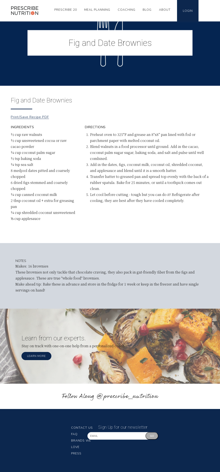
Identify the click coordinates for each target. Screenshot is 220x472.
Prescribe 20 (65, 10)
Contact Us (82, 428)
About (165, 10)
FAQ (74, 434)
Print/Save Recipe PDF (30, 117)
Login (188, 11)
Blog (147, 10)
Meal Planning (97, 10)
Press (76, 453)
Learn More (36, 356)
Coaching (126, 10)
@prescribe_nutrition (127, 396)
